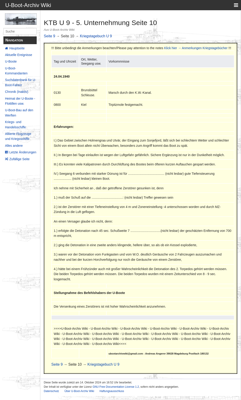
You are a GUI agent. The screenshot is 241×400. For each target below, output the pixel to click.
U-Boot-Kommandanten (16, 70)
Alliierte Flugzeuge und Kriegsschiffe (18, 136)
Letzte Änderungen (22, 152)
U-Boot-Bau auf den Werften (19, 112)
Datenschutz (51, 391)
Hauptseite (17, 48)
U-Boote (11, 61)
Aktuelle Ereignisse (18, 55)
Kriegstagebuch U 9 (96, 36)
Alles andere (14, 145)
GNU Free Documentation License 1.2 (115, 386)
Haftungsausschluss (112, 391)
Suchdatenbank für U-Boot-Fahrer (20, 82)
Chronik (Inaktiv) (16, 92)
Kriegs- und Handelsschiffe (15, 124)
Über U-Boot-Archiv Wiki (79, 391)
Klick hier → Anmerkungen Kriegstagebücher (196, 48)
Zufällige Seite (19, 159)
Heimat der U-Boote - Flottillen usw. (20, 101)
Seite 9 (49, 36)
